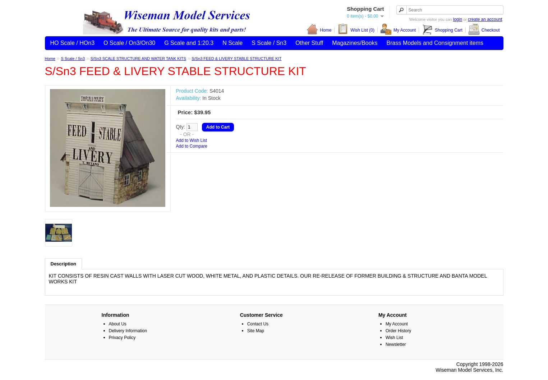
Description (64, 264)
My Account (398, 30)
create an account (485, 19)
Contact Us (257, 323)
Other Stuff (309, 43)
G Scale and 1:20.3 (188, 43)
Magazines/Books (354, 43)
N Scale (232, 43)
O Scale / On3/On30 (129, 43)
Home (319, 30)
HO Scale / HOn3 (72, 43)
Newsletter (396, 344)
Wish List (394, 337)
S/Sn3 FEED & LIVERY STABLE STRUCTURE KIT (236, 58)
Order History (398, 330)
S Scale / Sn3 (269, 43)
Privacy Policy (122, 337)
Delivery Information (128, 330)
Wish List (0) (355, 30)
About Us (117, 323)
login (457, 19)
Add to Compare (191, 146)
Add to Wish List (191, 140)
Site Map (255, 330)
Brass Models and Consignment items (435, 43)
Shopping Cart (442, 30)
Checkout (484, 30)
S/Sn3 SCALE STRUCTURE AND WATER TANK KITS (138, 58)
